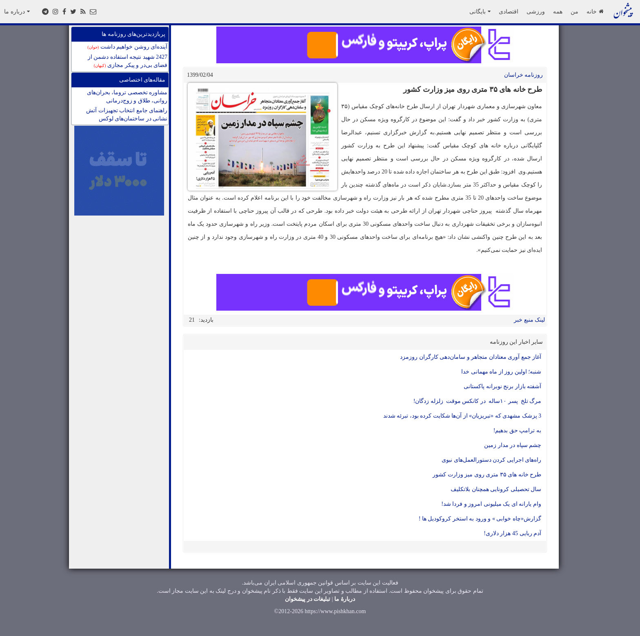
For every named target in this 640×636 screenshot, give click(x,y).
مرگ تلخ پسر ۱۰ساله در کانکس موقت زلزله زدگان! (477, 401)
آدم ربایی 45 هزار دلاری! (512, 533)
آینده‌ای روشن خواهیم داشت (127, 47)
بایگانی (480, 11)
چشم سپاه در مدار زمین (512, 445)
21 (192, 320)
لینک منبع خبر (529, 320)
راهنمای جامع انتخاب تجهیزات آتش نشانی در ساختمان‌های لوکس (126, 114)
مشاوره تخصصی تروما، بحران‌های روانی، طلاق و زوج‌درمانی (127, 96)
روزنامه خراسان (523, 75)
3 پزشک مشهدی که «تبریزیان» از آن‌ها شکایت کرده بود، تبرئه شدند (462, 416)
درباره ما (17, 11)
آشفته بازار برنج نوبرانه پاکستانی (502, 386)
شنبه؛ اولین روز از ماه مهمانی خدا (501, 372)
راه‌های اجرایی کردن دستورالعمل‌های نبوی (491, 460)
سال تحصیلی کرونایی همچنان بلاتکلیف (496, 489)
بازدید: (206, 320)
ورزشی (536, 11)
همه (557, 11)
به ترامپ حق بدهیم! (517, 430)
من (574, 11)
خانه (595, 11)
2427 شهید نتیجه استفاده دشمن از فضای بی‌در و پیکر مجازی (128, 61)
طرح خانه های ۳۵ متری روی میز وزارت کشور (487, 474)
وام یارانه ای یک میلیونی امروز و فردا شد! (491, 504)
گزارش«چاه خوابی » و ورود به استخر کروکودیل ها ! (480, 519)
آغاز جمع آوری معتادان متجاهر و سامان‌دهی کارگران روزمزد (470, 357)
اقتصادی (508, 11)
